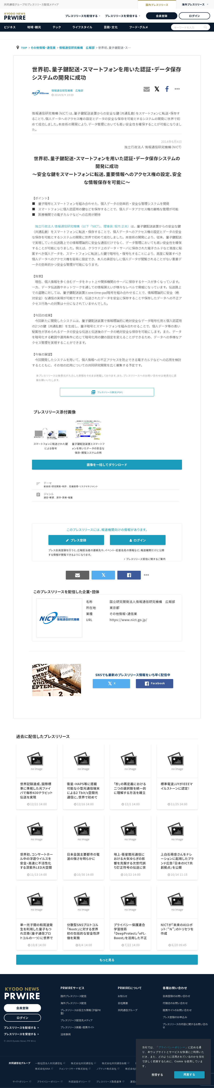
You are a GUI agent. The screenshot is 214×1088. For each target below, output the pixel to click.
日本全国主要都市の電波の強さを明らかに (83, 856)
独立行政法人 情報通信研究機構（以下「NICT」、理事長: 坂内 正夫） (83, 226)
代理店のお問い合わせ (175, 1003)
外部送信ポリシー (78, 1081)
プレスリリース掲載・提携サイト (77, 1027)
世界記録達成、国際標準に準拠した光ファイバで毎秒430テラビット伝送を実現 (36, 790)
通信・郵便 (49, 497)
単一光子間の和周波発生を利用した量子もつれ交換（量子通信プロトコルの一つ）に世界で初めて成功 (36, 933)
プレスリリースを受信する (121, 16)
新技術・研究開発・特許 (55, 486)
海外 (193, 5)
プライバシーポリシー (171, 1047)
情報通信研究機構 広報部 (77, 47)
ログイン (194, 16)
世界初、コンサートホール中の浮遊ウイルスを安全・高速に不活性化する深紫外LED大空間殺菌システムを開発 (36, 863)
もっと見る (107, 959)
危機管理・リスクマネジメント (83, 486)
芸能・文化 (111, 27)
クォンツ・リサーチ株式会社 (73, 1068)
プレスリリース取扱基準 (108, 1081)
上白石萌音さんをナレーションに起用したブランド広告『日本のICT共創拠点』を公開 (177, 861)
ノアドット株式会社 (106, 1068)
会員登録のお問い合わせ (176, 996)
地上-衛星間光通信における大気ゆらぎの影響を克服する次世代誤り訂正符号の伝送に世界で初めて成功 (130, 863)
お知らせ (122, 996)
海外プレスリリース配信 (73, 1003)
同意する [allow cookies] (189, 1074)
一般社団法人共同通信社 (48, 1063)
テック (57, 27)
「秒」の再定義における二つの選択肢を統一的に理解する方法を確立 (130, 788)
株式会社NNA (42, 1068)
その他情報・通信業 (43, 47)
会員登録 (161, 16)
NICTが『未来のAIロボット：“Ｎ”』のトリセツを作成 (177, 929)
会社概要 (123, 1003)
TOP (24, 47)
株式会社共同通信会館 (114, 1063)
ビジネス (10, 27)
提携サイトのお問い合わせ (177, 1010)
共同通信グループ (127, 1010)
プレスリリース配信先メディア (77, 1020)
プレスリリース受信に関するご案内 (146, 559)
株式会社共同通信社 (82, 1063)
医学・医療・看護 (64, 497)
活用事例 (66, 1034)
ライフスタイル (82, 27)
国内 (157, 5)
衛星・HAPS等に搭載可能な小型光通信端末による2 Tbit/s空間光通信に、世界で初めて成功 (83, 792)
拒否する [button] (157, 1074)
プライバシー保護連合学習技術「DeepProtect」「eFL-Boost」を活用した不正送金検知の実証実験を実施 (130, 935)
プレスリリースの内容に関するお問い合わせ (185, 1025)
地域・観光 (34, 27)
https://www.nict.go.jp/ (128, 619)
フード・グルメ (138, 27)
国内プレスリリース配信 (73, 996)
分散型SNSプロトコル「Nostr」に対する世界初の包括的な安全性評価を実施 (83, 931)
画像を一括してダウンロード (107, 464)
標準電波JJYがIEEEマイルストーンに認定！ (177, 785)
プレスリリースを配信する (81, 16)
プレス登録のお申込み (175, 1017)
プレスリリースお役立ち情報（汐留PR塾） (81, 1011)
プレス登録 (76, 540)
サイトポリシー (20, 1081)
